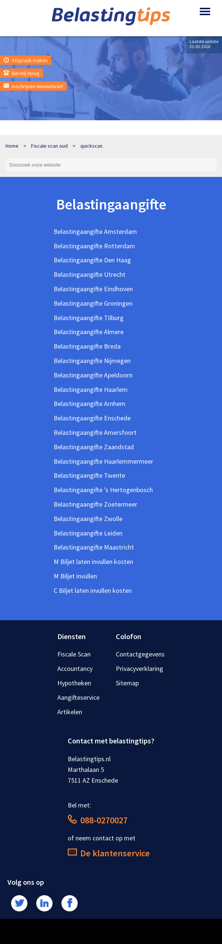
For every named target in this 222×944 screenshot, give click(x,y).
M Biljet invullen (75, 576)
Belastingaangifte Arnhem (89, 403)
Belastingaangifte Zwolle (88, 518)
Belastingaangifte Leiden (88, 533)
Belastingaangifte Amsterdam (95, 231)
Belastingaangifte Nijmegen (92, 360)
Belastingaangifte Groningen (93, 303)
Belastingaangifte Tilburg (89, 317)
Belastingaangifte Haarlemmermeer (103, 461)
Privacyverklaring (139, 668)
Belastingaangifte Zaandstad (94, 447)
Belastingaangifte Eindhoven (93, 289)
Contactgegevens (140, 654)
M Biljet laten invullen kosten (93, 561)
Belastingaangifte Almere (89, 331)
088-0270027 (98, 820)
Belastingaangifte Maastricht (94, 547)
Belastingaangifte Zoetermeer (95, 504)
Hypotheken (74, 683)
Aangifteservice (78, 697)
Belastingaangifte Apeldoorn (93, 375)
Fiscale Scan (74, 654)
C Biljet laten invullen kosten (93, 590)
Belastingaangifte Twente (89, 475)
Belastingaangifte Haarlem (91, 389)
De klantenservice (109, 853)
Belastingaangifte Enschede (92, 418)
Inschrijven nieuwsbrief (33, 86)
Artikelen (69, 712)
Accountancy (74, 668)
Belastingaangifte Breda (87, 346)
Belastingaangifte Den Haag (92, 260)
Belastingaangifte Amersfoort (95, 432)
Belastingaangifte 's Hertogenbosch (103, 490)
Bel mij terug (22, 73)
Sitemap (127, 683)
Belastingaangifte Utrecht (89, 274)
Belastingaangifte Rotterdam (94, 246)
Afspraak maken (26, 60)
